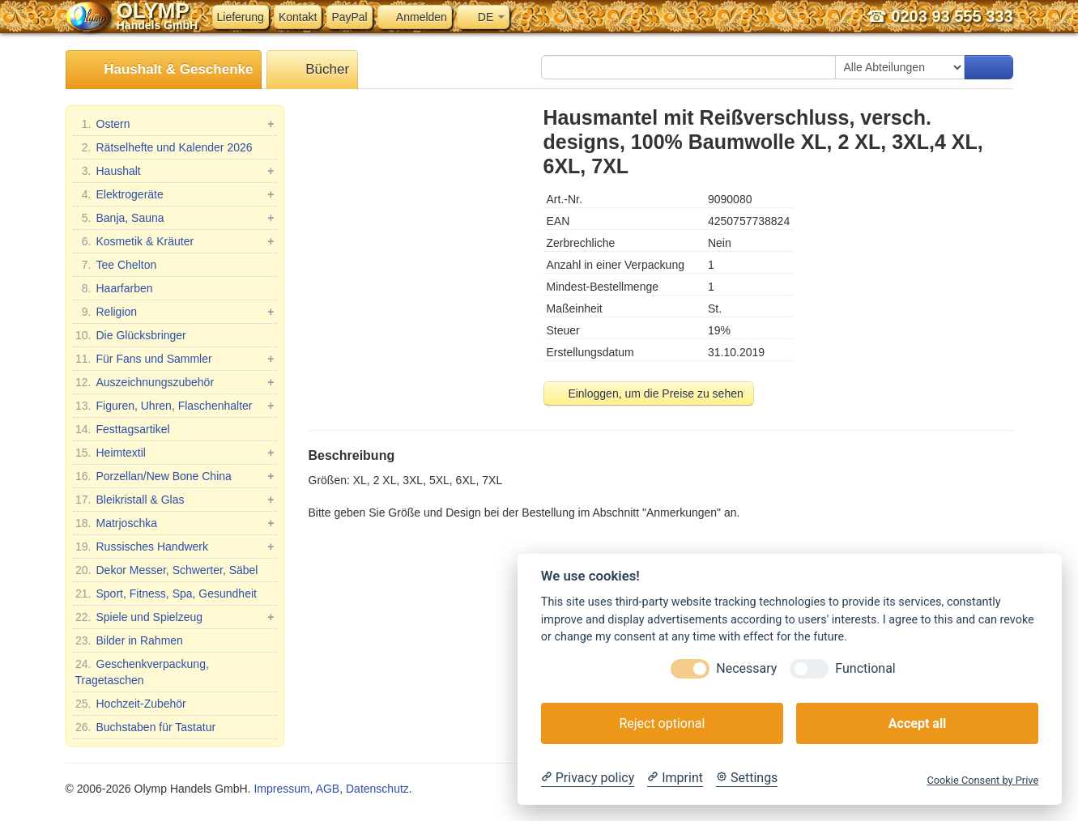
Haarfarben (114, 288)
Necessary (746, 668)
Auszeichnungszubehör (175, 382)
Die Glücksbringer (130, 335)
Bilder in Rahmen (129, 640)
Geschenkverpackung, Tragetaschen (142, 671)
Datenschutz (377, 788)
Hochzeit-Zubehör (130, 704)
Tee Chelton (116, 265)
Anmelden (414, 17)
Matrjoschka (175, 523)
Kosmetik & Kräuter (175, 241)
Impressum (281, 788)
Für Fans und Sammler (175, 359)
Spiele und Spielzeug (175, 617)
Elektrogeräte (175, 194)
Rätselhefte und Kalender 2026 (164, 147)
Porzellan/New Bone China (175, 476)
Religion (175, 312)
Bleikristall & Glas (175, 499)
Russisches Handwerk (175, 546)
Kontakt (298, 17)
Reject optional (662, 723)
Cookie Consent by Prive (982, 780)
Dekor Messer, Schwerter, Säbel (166, 570)
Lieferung (240, 17)
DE (483, 17)
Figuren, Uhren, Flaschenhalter (175, 406)
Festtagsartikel (122, 429)
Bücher (312, 70)
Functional (865, 668)
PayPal (349, 17)
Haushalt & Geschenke (164, 70)
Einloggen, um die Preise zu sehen (649, 393)
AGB (328, 788)
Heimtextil (175, 453)
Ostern (175, 124)
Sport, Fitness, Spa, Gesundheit (166, 593)
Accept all (917, 723)
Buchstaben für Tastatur (145, 727)
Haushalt (175, 171)
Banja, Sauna (175, 218)
